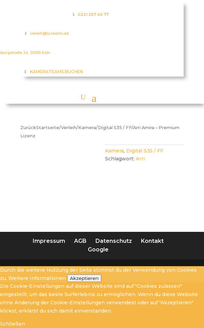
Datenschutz (113, 241)
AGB (80, 241)
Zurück (28, 127)
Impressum (49, 241)
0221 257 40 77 (93, 14)
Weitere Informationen (37, 278)
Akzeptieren (84, 278)
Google (98, 249)
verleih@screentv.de (49, 33)
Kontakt (152, 241)
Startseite (47, 127)
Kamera (87, 127)
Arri (140, 159)
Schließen (12, 324)
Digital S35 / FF (115, 127)
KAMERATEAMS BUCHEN (56, 71)
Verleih (68, 127)
